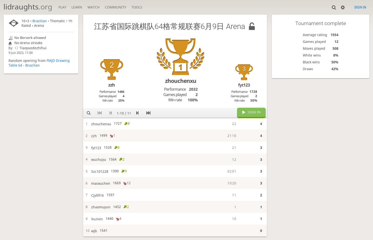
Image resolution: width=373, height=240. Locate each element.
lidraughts (27, 7)
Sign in (360, 7)
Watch (93, 7)
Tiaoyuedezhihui (30, 48)
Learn (76, 7)
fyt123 (244, 85)
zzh (111, 85)
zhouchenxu (180, 81)
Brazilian (39, 21)
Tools (136, 7)
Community (115, 7)
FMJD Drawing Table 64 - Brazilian (39, 62)
